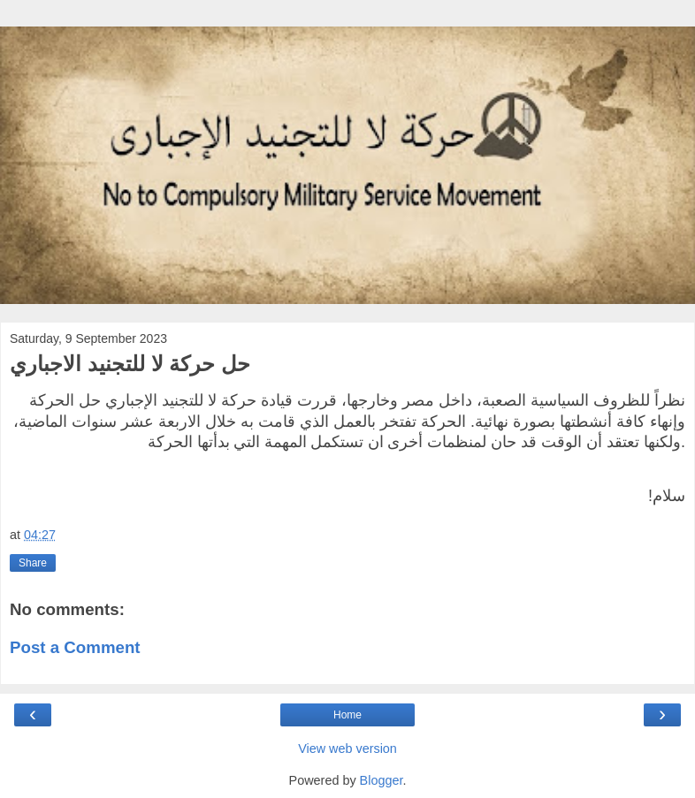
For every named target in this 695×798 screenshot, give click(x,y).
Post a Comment (75, 647)
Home (347, 715)
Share (33, 563)
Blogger (381, 780)
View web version (347, 748)
